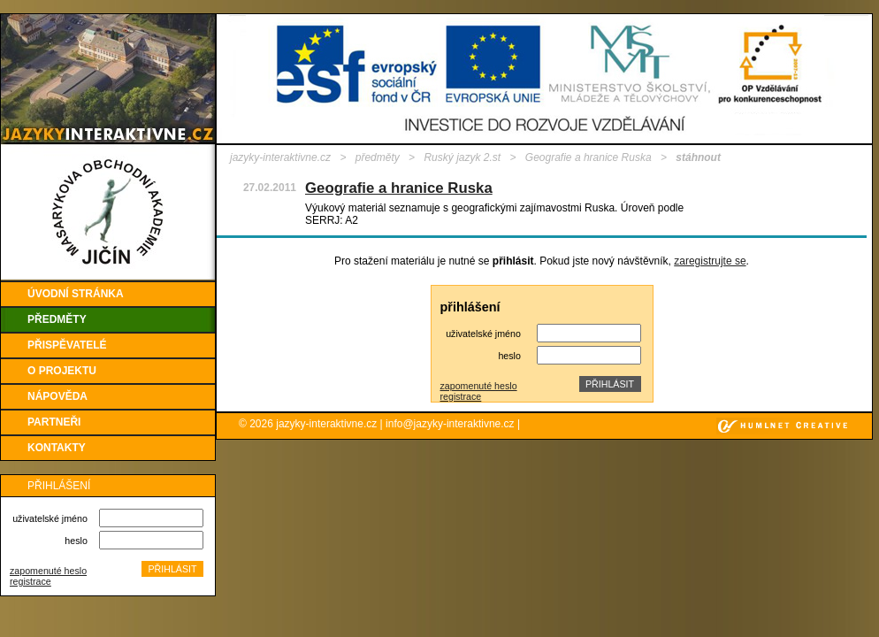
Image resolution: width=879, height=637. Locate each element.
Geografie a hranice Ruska (588, 157)
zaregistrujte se (709, 261)
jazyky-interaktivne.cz (280, 157)
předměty (377, 157)
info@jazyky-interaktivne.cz (450, 424)
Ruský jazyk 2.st (462, 157)
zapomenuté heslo (48, 570)
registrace (30, 581)
